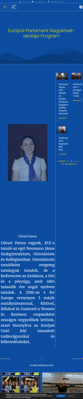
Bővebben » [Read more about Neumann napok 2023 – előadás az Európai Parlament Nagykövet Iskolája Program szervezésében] (63, 119)
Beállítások (72, 396)
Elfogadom (60, 396)
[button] (81, 7)
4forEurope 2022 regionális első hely (64, 144)
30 (62, 164)
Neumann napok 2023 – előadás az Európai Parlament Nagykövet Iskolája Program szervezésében (66, 99)
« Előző (61, 161)
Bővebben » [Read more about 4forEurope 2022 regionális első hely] (63, 156)
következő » (71, 164)
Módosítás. (29, 397)
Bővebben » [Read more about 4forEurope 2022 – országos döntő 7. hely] (77, 102)
